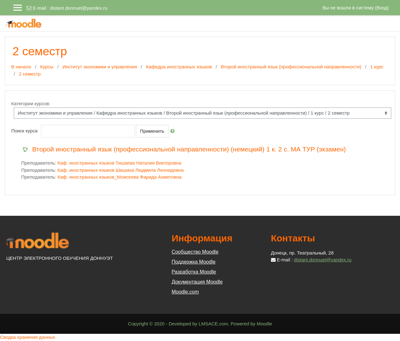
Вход (382, 7)
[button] (174, 131)
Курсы (46, 66)
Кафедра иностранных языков (179, 66)
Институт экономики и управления (99, 66)
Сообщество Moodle (195, 252)
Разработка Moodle (194, 271)
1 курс (376, 66)
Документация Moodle (197, 281)
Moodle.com (185, 291)
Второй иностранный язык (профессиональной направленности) (291, 66)
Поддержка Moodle (193, 261)
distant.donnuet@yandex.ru (79, 8)
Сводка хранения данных (27, 337)
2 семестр (30, 74)
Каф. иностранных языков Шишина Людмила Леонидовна (121, 170)
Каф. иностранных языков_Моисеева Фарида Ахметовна (120, 177)
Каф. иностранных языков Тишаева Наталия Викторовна (119, 163)
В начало (21, 66)
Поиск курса (24, 130)
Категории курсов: (30, 103)
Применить (152, 131)
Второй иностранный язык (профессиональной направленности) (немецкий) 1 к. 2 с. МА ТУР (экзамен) (189, 149)
